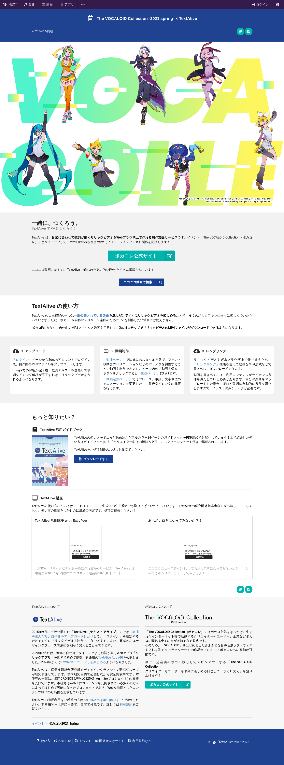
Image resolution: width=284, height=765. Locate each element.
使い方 (43, 741)
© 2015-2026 (228, 742)
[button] (248, 31)
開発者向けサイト (109, 741)
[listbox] (83, 4)
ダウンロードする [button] (93, 459)
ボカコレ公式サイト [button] (145, 256)
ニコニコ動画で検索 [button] (144, 282)
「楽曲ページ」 (114, 360)
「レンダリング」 (206, 364)
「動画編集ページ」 (117, 379)
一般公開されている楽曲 (91, 315)
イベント (38, 723)
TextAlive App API (110, 657)
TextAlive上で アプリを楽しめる (83, 662)
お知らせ (62, 741)
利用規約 (126, 704)
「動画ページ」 (149, 373)
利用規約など (139, 741)
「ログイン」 (22, 360)
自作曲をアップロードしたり (72, 636)
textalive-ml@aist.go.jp (100, 700)
